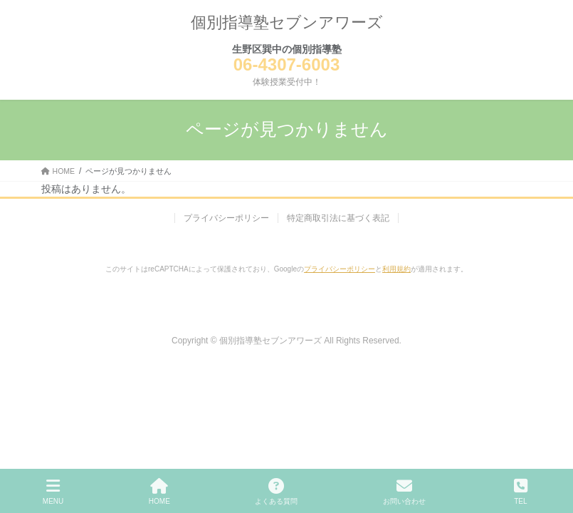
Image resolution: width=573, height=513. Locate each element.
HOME (159, 491)
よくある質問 (276, 491)
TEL (521, 491)
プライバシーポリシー (226, 218)
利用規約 (396, 269)
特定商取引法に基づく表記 (338, 218)
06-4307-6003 (286, 64)
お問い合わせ (404, 491)
